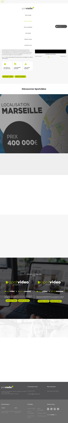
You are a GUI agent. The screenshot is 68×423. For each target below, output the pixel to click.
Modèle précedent (38, 56)
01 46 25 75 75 (31, 391)
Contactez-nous (28, 45)
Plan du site (4, 393)
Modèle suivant (63, 56)
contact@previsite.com (33, 394)
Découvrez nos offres (53, 391)
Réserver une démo (20, 76)
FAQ (9, 393)
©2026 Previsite (15, 393)
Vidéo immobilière (28, 21)
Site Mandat (28, 33)
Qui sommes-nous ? (31, 416)
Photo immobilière (28, 27)
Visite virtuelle (28, 15)
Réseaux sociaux (28, 39)
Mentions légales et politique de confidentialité (14, 392)
